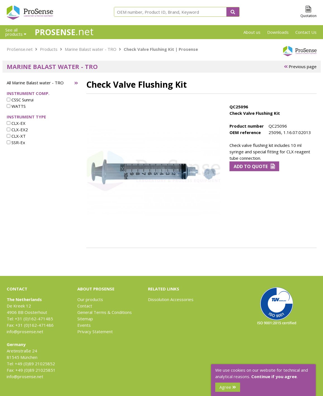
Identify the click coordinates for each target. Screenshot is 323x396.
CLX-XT (16, 136)
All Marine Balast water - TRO (35, 82)
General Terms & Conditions (104, 312)
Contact (84, 306)
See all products (15, 32)
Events (84, 325)
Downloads (278, 32)
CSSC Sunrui (20, 99)
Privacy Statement (95, 331)
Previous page (300, 66)
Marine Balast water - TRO (90, 49)
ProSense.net (20, 49)
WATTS (16, 106)
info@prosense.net (25, 331)
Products (49, 49)
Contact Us (306, 32)
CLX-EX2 (17, 129)
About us (251, 32)
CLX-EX (16, 123)
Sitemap (85, 318)
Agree (227, 387)
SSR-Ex (16, 142)
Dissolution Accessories (170, 299)
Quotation (308, 15)
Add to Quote (254, 166)
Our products (90, 299)
